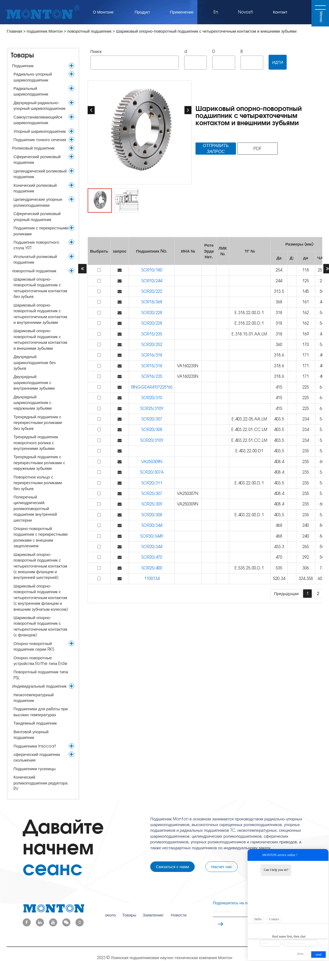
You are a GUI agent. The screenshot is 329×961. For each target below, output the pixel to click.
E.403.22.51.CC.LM (249, 440)
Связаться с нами (172, 866)
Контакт (280, 12)
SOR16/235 (151, 376)
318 (279, 312)
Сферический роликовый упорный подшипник (37, 216)
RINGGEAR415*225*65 (151, 387)
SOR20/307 (151, 419)
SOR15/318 (151, 366)
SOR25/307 (151, 493)
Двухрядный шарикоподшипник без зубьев (34, 362)
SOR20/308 (151, 429)
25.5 (321, 270)
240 (305, 525)
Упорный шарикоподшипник (39, 131)
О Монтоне (104, 12)
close (300, 954)
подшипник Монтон (45, 31)
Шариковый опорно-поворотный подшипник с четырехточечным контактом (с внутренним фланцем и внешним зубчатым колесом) (40, 598)
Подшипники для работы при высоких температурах (40, 712)
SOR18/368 (151, 302)
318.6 (279, 355)
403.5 (279, 419)
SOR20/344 (151, 546)
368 (279, 302)
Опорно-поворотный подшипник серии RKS (33, 646)
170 (305, 344)
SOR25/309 (151, 504)
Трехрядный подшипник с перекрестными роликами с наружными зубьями (39, 462)
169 (305, 334)
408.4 (279, 461)
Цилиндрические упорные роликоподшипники (37, 202)
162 (305, 312)
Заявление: (153, 911)
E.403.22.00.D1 (249, 451)
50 (322, 291)
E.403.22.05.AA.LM (250, 419)
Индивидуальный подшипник (39, 686)
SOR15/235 (151, 334)
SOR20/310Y (151, 440)
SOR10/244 (151, 281)
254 (279, 270)
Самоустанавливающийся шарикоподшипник (37, 120)
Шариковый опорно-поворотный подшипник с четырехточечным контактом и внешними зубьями (40, 339)
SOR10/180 (151, 270)
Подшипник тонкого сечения (39, 139)
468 (279, 525)
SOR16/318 (151, 355)
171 (305, 355)
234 (305, 419)
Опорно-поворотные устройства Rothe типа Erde (40, 661)
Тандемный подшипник (35, 723)
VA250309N (151, 461)
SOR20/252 (151, 344)
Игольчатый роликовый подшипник (35, 259)
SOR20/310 (151, 397)
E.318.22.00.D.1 (250, 312)
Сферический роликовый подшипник (37, 159)
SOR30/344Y (151, 536)
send (318, 954)
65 (322, 387)
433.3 (279, 546)
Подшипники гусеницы (34, 768)
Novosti (245, 12)
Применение (182, 12)
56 (322, 312)
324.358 (306, 578)
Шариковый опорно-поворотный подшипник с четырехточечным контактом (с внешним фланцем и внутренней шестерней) (40, 566)
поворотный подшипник (89, 31)
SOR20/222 (151, 291)
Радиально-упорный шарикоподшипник (32, 77)
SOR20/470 (151, 557)
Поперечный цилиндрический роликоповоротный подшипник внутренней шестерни (35, 508)
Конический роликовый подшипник (35, 188)
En (216, 12)
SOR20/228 (151, 312)
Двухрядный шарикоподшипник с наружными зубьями (32, 403)
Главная (14, 31)
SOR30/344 (151, 525)
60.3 (321, 578)
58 (322, 344)
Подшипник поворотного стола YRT (36, 245)
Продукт (142, 12)
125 (305, 281)
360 (279, 344)
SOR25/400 (151, 568)
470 (279, 557)
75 (322, 568)
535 (279, 568)
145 (305, 291)
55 (322, 419)
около (110, 911)
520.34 (279, 578)
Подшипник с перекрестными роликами (40, 231)
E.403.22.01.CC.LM (249, 429)
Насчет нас (221, 866)
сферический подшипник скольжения (36, 757)
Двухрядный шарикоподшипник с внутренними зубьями (34, 382)
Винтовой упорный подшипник (31, 734)
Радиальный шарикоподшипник (30, 91)
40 (322, 355)
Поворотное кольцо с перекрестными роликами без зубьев (37, 483)
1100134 (151, 578)
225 (305, 387)
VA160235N (188, 366)
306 (305, 568)
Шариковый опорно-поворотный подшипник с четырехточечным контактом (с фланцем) (40, 626)
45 (322, 334)
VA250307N (188, 493)
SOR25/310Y (151, 408)
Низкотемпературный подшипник (33, 697)
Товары (22, 55)
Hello (258, 919)
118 (305, 270)
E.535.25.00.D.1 (250, 568)
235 (305, 451)
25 (322, 281)
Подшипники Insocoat (34, 746)
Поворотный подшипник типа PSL (40, 675)
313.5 (279, 291)
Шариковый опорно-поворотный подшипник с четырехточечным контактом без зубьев (40, 288)
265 (305, 546)
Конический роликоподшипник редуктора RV (40, 783)
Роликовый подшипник (33, 148)
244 (279, 281)
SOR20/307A (152, 472)
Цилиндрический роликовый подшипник (40, 174)
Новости (178, 911)
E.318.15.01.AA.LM (250, 334)
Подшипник (22, 65)
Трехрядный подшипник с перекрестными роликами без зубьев (37, 423)
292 (305, 557)
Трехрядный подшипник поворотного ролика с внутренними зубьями (35, 442)
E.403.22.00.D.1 (250, 483)
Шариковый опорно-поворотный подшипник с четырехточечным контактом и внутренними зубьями (40, 314)
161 (305, 302)
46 (322, 302)
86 (322, 525)
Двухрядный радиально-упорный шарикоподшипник (39, 105)
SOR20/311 (151, 483)
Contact (274, 919)
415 (279, 387)
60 (322, 461)
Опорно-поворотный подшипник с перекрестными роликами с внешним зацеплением (40, 537)
